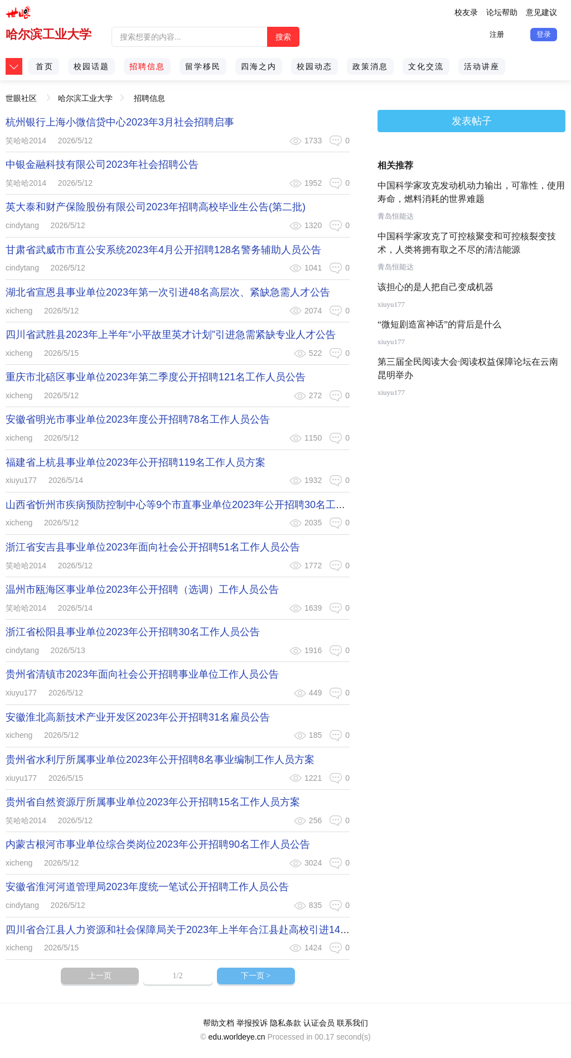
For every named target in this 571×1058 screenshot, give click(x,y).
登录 (543, 34)
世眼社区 (21, 94)
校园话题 (91, 66)
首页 (45, 66)
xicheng (19, 310)
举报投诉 (252, 1022)
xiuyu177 (21, 480)
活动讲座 (482, 66)
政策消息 (370, 66)
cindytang (22, 225)
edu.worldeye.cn (237, 1036)
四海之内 (259, 66)
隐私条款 (285, 1022)
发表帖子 (472, 121)
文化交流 (426, 66)
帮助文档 (218, 1022)
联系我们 (352, 1022)
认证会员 (319, 1022)
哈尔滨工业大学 (48, 34)
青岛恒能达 (396, 216)
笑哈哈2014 (26, 140)
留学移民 (203, 66)
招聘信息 (147, 66)
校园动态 (314, 66)
